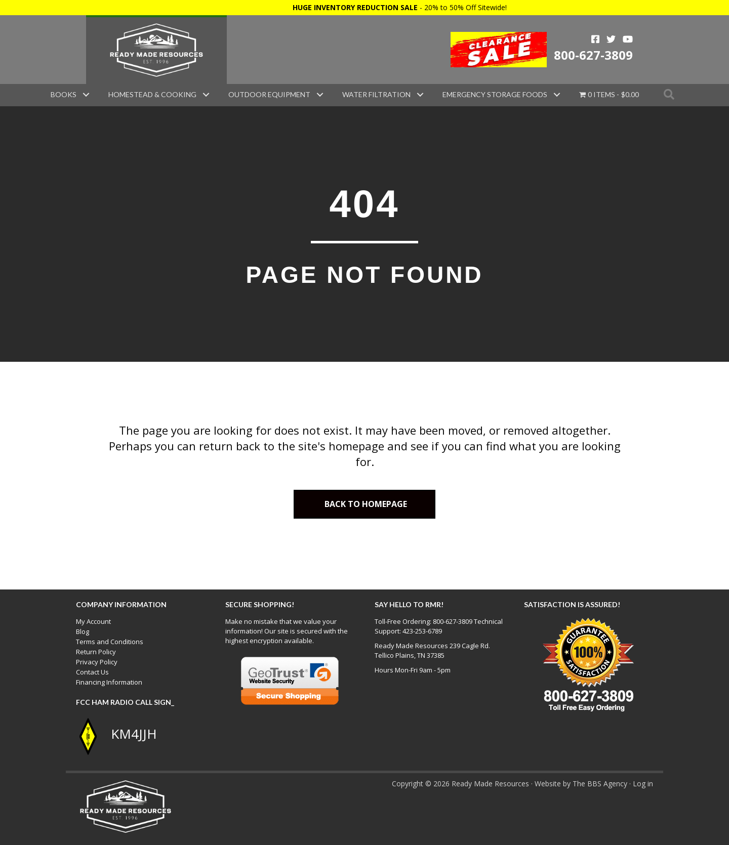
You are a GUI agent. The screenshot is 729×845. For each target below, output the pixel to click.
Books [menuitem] (63, 94)
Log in (643, 783)
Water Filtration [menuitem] (376, 94)
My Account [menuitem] (93, 621)
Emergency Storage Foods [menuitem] (494, 94)
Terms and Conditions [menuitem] (109, 641)
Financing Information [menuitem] (109, 682)
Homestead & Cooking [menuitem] (152, 94)
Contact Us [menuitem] (92, 672)
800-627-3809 (593, 55)
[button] (86, 94)
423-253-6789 (422, 631)
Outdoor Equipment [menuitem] (269, 94)
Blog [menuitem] (82, 631)
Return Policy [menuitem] (96, 651)
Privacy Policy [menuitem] (96, 661)
